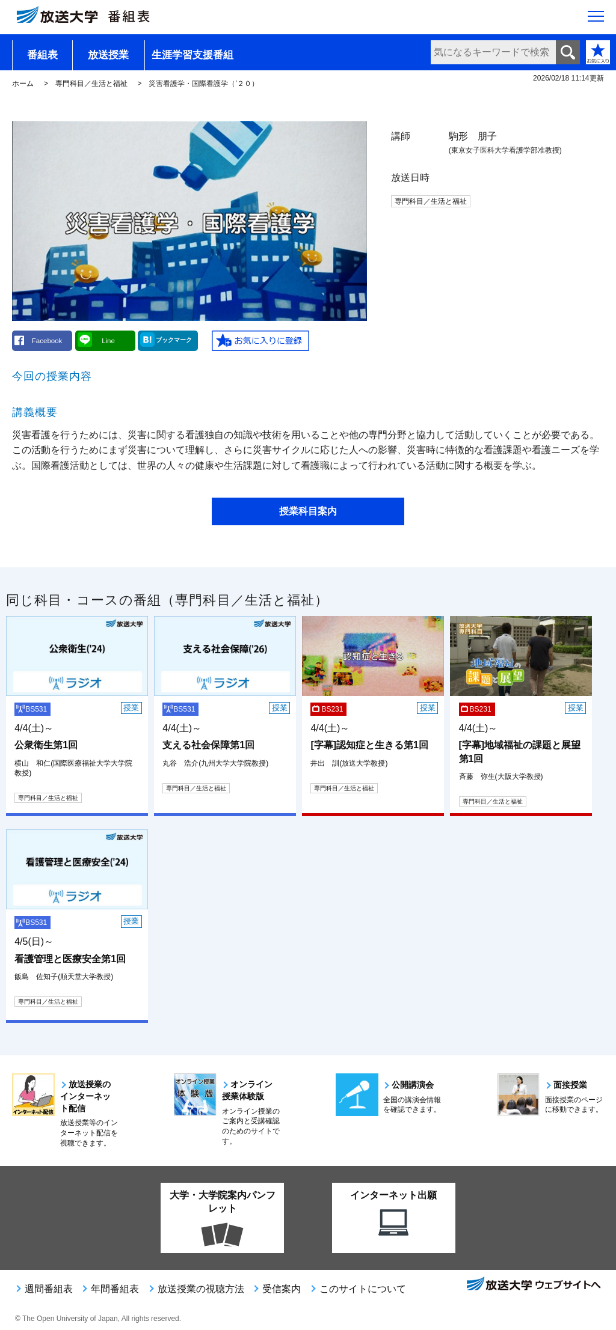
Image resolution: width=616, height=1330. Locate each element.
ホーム (23, 83)
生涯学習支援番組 (192, 55)
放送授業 (108, 55)
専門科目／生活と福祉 (91, 83)
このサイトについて (362, 1289)
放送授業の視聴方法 (201, 1289)
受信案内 (281, 1289)
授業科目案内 (308, 511)
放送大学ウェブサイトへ (533, 1285)
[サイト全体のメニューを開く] (596, 18)
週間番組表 (49, 1289)
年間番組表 (115, 1289)
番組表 (42, 55)
